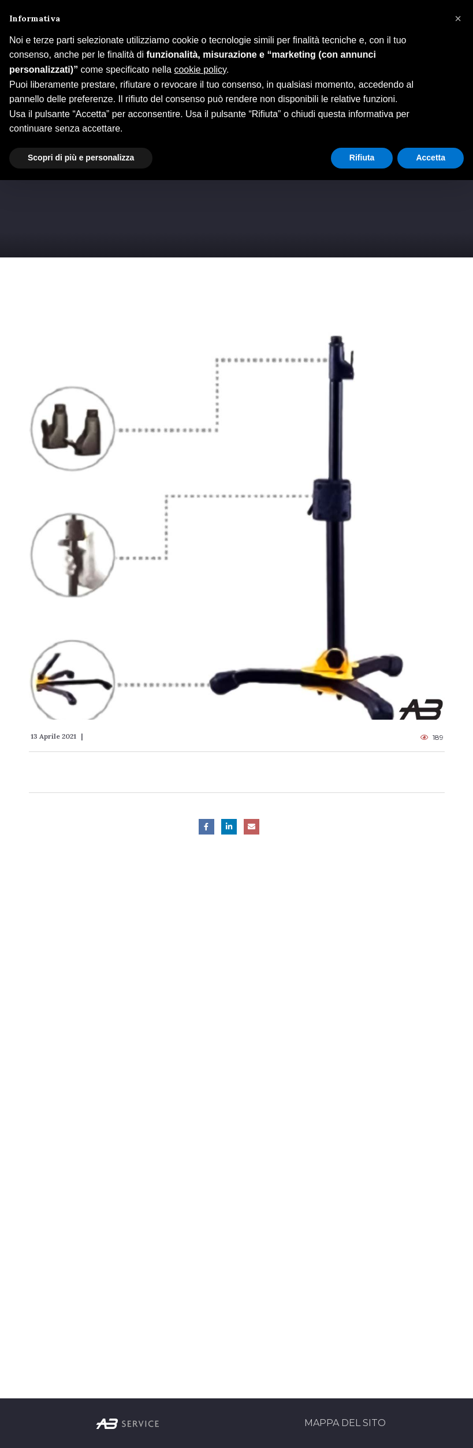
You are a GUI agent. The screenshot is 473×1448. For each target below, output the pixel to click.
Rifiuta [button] (362, 157)
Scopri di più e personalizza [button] (81, 157)
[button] (458, 18)
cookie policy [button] (200, 69)
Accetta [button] (430, 157)
